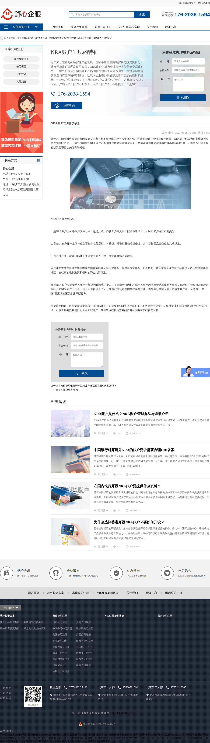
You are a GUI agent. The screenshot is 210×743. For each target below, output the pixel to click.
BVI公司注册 (59, 640)
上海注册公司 (162, 738)
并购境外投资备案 (33, 622)
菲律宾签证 (32, 741)
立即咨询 (69, 105)
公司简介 (5, 688)
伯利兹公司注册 (61, 671)
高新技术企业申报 (180, 738)
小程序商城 (94, 734)
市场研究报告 (137, 734)
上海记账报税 (38, 738)
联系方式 (5, 697)
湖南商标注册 (59, 734)
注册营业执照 (77, 741)
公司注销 (21, 74)
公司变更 (21, 66)
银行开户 (108, 38)
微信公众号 (188, 3)
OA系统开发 (167, 734)
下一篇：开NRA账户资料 (64, 390)
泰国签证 (36, 734)
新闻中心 (170, 26)
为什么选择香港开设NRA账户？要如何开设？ (129, 522)
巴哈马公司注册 (84, 640)
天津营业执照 (120, 738)
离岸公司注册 (102, 26)
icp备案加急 (123, 734)
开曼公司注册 (83, 622)
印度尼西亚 (58, 665)
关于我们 (152, 26)
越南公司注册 (83, 665)
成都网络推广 (197, 738)
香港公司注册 (108, 734)
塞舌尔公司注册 (61, 659)
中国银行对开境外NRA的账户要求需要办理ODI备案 (134, 450)
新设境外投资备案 (10, 622)
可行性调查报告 (75, 738)
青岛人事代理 (182, 734)
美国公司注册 (59, 634)
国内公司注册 (173, 592)
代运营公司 (24, 738)
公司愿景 (5, 692)
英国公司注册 (83, 634)
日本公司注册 (59, 622)
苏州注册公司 (152, 734)
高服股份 (72, 734)
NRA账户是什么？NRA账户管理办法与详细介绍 (131, 414)
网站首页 (58, 26)
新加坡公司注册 (84, 628)
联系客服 (206, 3)
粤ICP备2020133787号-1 (125, 713)
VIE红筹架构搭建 (129, 26)
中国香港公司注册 (62, 628)
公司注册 (51, 738)
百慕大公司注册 (61, 647)
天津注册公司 (146, 738)
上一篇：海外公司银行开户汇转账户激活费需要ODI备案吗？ (83, 385)
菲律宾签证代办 (16, 741)
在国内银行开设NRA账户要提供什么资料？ (127, 486)
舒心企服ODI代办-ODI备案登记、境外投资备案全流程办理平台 (47, 38)
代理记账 (61, 738)
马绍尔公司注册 (84, 647)
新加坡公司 (91, 738)
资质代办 (46, 734)
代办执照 (83, 734)
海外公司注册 (22, 734)
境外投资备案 (79, 26)
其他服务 (97, 38)
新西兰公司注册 (84, 659)
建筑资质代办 (46, 741)
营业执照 (134, 738)
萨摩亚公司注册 (84, 653)
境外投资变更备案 (10, 628)
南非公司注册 (59, 653)
